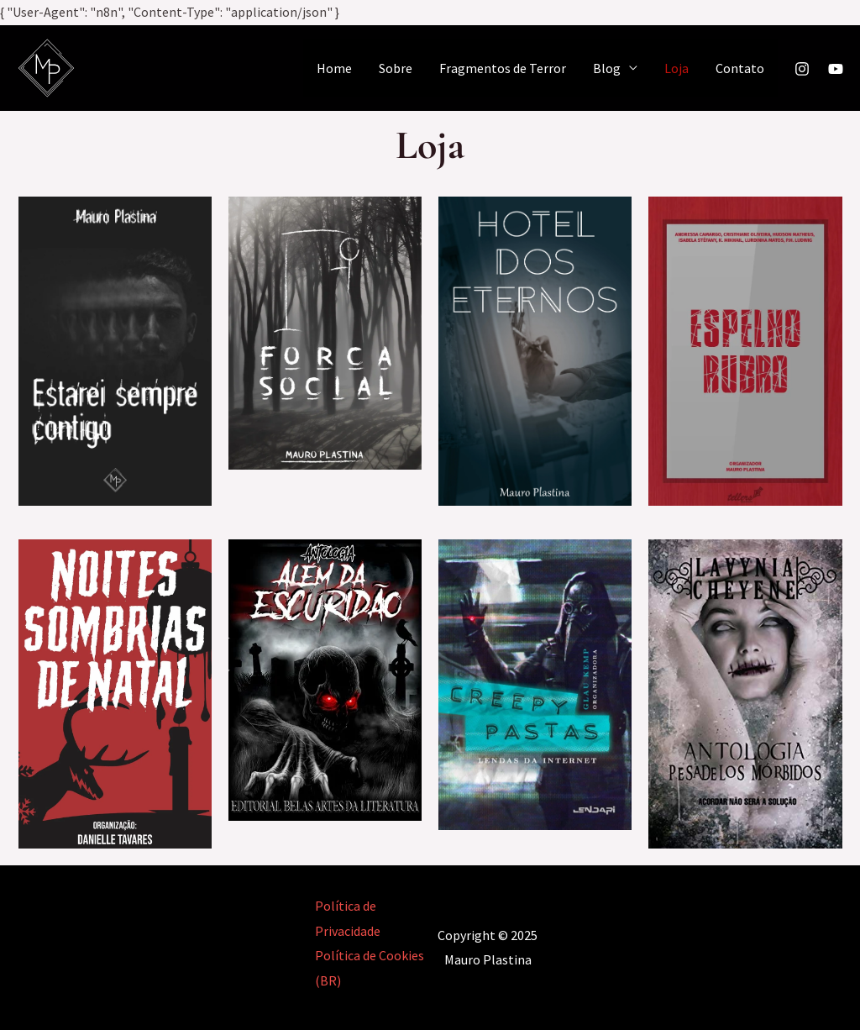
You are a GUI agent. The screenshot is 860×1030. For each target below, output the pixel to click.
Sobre (395, 68)
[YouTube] (835, 68)
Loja (676, 68)
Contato (740, 68)
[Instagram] (802, 68)
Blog (607, 68)
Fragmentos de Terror (502, 68)
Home (334, 68)
